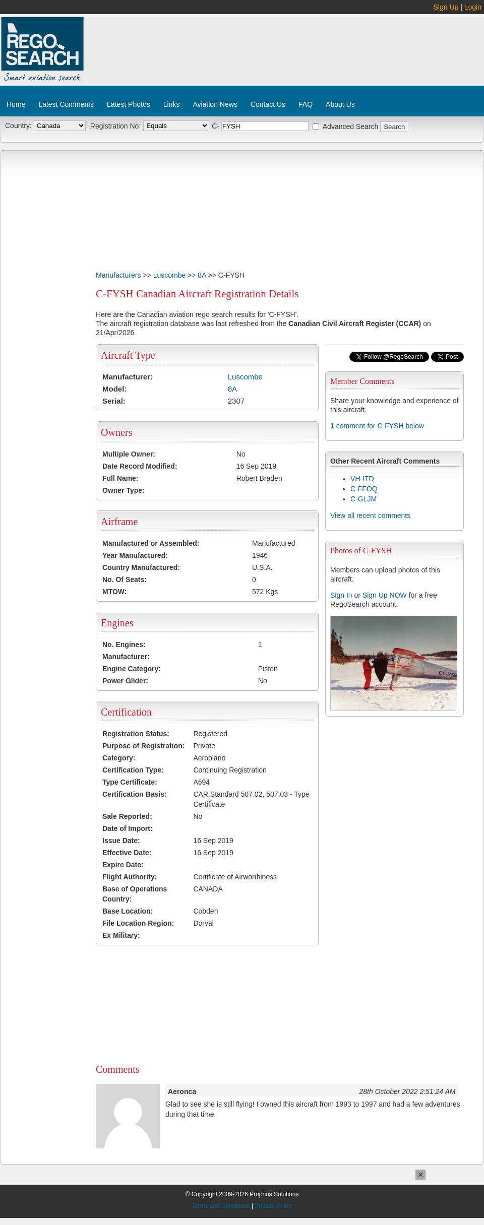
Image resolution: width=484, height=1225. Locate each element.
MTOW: (114, 592)
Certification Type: (133, 770)
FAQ (305, 104)
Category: (118, 758)
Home (16, 104)
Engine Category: (131, 669)
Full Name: (120, 478)
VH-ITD (362, 479)
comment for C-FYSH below (377, 426)
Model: (114, 388)
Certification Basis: (134, 794)
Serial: (114, 401)
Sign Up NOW (384, 595)
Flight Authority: (129, 877)
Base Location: (127, 911)
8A (202, 275)
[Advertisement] (149, 59)
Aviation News (215, 104)
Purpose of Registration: (143, 746)
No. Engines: (124, 644)
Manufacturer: (127, 376)
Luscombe (169, 275)
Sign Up (446, 7)
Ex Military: (121, 935)
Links (171, 104)
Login (472, 7)
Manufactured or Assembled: (150, 543)
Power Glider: (125, 681)
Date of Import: (127, 828)
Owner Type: (123, 490)
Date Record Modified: (139, 466)
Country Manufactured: (141, 567)
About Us (340, 104)
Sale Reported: (127, 816)
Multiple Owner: (128, 454)
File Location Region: (138, 923)
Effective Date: (126, 853)
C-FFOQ (364, 489)
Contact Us (268, 104)
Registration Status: (135, 734)
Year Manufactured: (135, 555)
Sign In (341, 595)
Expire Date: (123, 865)
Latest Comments (66, 104)
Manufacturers (118, 275)
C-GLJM (363, 499)
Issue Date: (121, 840)
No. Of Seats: (124, 579)
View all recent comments (370, 515)
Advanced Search (351, 126)
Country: (18, 125)
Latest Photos (128, 104)
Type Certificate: (129, 782)
